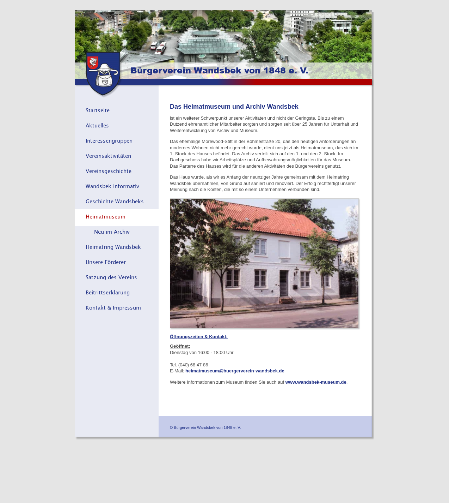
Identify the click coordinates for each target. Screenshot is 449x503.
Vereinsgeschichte (108, 171)
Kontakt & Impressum (113, 307)
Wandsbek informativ (112, 186)
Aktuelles (97, 125)
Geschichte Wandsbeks (115, 201)
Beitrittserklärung (108, 292)
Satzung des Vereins (111, 277)
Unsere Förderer (106, 262)
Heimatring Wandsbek (113, 247)
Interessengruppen (109, 140)
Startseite (98, 110)
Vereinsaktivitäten (108, 155)
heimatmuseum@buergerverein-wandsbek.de (234, 370)
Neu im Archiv (112, 231)
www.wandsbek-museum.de (315, 382)
